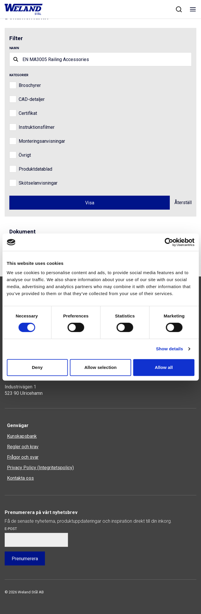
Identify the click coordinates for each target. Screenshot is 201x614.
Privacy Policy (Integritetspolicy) (40, 467)
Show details (169, 348)
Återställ (183, 202)
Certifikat (28, 113)
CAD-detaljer (32, 99)
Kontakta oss (20, 478)
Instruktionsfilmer (37, 127)
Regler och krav (23, 446)
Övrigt (25, 155)
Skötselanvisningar (38, 183)
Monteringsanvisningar (42, 141)
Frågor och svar (23, 457)
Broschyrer (30, 85)
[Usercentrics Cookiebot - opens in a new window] (168, 242)
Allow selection (100, 367)
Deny (37, 367)
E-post (11, 529)
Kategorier (18, 75)
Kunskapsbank (22, 436)
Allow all (164, 367)
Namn (14, 48)
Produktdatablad (35, 169)
